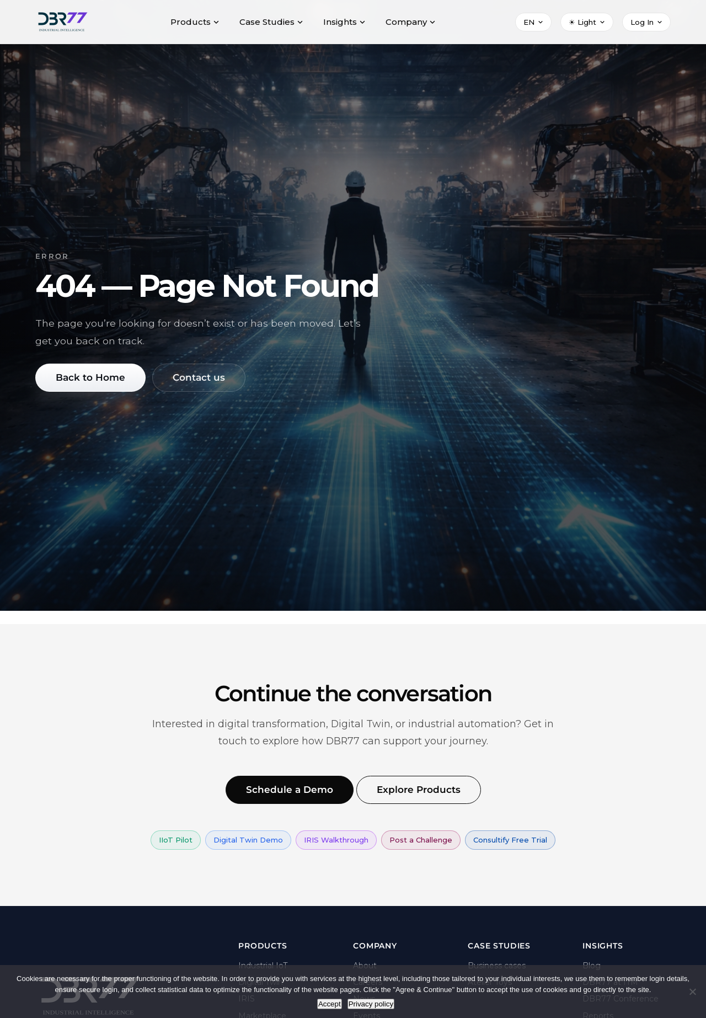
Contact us (204, 377)
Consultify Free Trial (510, 840)
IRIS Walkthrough (336, 840)
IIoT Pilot (175, 840)
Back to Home (92, 377)
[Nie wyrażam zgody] (692, 991)
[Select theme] (586, 22)
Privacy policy (371, 1004)
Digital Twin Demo (248, 840)
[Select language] (533, 22)
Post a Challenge (420, 840)
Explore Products (419, 790)
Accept (329, 1004)
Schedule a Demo (287, 790)
